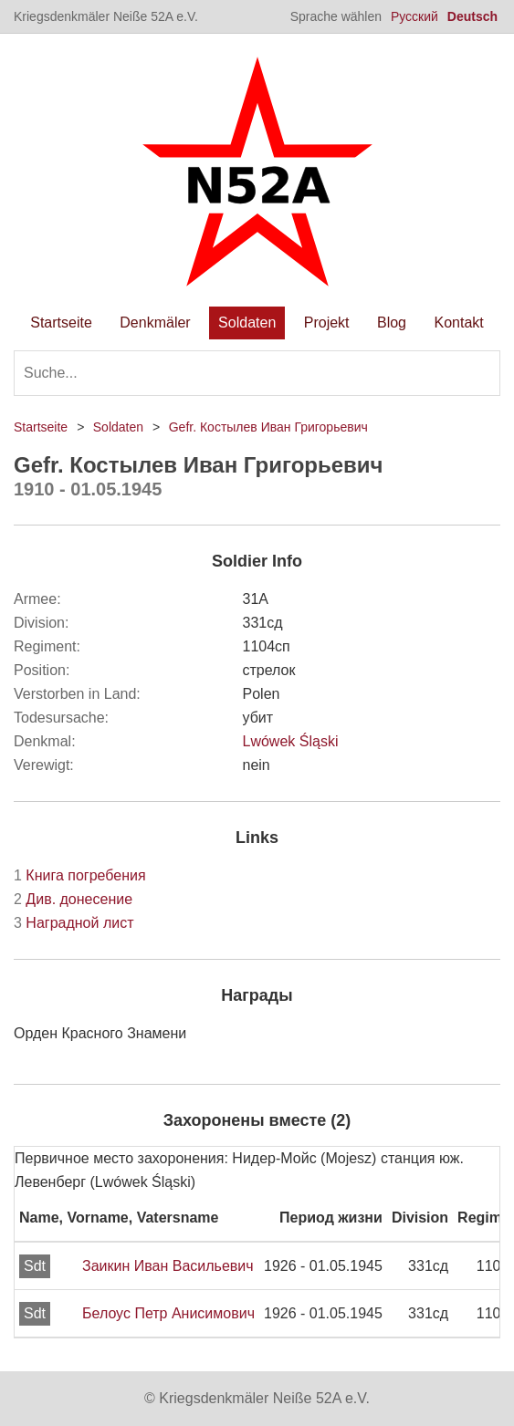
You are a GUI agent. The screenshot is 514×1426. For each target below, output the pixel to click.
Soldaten (247, 322)
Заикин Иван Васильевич (168, 1266)
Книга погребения (80, 875)
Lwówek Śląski (291, 741)
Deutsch (472, 16)
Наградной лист (74, 923)
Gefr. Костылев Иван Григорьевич (268, 427)
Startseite (61, 322)
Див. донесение (73, 899)
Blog (391, 322)
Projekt (327, 322)
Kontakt (458, 322)
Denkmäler (155, 322)
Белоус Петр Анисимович (168, 1313)
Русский (414, 16)
